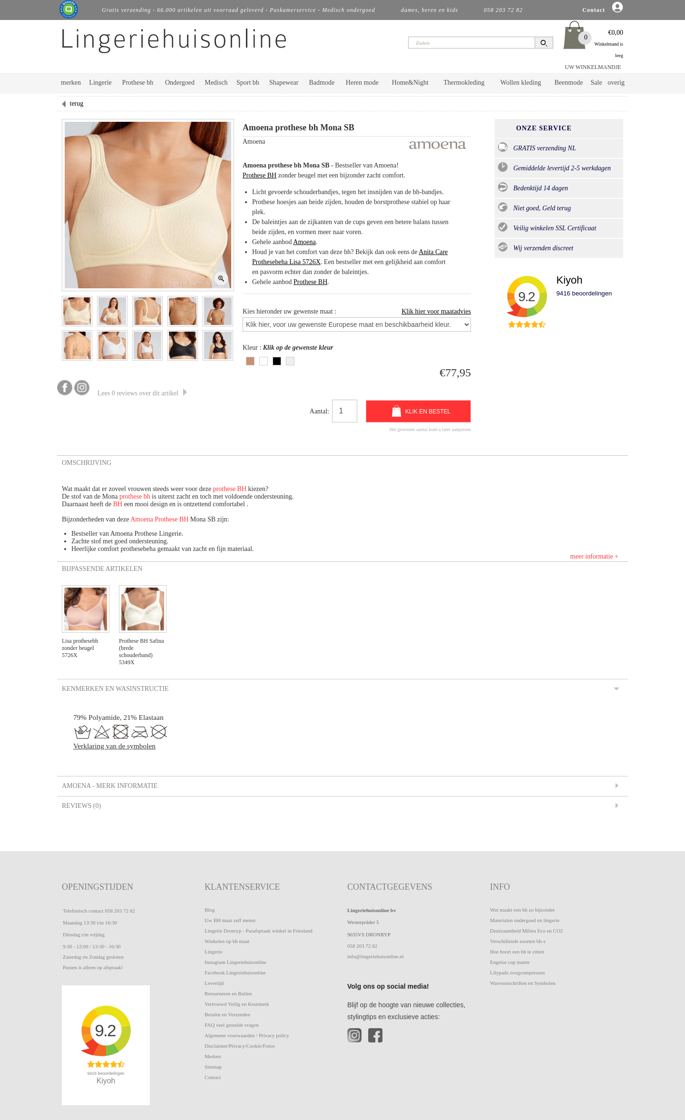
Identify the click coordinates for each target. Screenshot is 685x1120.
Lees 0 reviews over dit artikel (142, 393)
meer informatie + (594, 556)
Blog (210, 910)
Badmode (322, 82)
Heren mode (362, 82)
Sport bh (247, 82)
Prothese (167, 519)
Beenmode (568, 82)
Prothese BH (259, 175)
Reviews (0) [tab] (80, 805)
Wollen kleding (520, 82)
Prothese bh (138, 82)
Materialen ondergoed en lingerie (524, 920)
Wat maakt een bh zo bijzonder (522, 910)
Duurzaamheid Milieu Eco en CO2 (526, 930)
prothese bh (134, 496)
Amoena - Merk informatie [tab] (108, 785)
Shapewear (283, 82)
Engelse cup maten (509, 962)
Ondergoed (180, 82)
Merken (213, 1056)
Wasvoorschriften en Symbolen (523, 983)
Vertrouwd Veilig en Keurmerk (237, 1004)
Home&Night (410, 82)
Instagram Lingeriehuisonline (235, 962)
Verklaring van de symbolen (114, 746)
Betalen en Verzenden (227, 1014)
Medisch (216, 82)
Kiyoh (569, 280)
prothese (225, 488)
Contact (213, 1077)
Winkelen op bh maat (227, 941)
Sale (596, 82)
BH (241, 488)
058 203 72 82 (120, 911)
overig (616, 82)
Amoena (304, 242)
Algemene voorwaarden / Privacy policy (247, 1035)
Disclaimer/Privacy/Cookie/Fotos (239, 1046)
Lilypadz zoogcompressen (517, 972)
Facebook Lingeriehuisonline (235, 972)
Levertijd (214, 983)
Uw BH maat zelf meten (230, 920)
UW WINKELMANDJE (593, 67)
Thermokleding (463, 82)
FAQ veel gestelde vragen (232, 1025)
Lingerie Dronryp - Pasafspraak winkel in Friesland (259, 930)
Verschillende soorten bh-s (518, 941)
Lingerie (100, 82)
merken (71, 82)
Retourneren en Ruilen (228, 993)
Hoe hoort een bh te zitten (517, 951)
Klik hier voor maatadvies (436, 311)
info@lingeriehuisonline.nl (375, 956)
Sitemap (213, 1067)
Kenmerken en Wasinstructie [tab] (114, 688)
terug (77, 103)
